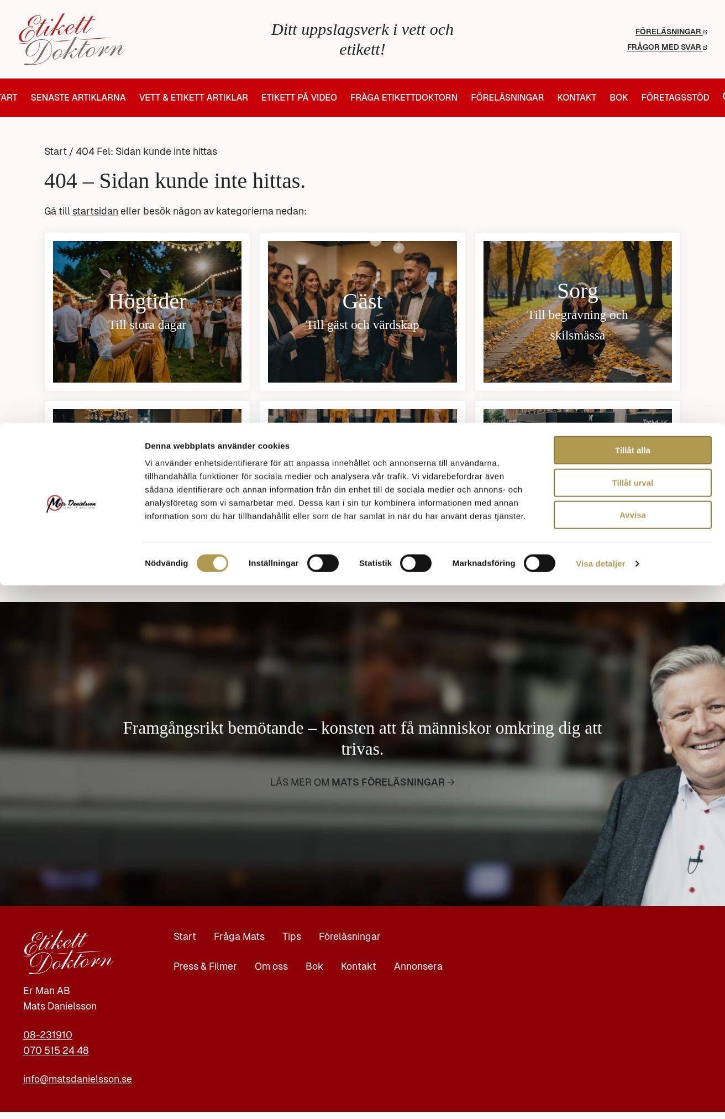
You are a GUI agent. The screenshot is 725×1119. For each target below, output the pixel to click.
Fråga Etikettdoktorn (404, 97)
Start (55, 151)
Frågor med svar (667, 47)
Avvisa (632, 1048)
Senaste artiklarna (78, 97)
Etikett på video (299, 97)
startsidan (95, 211)
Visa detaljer (600, 1097)
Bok (619, 97)
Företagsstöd (675, 97)
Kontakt (576, 97)
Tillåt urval (633, 1016)
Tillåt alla (632, 984)
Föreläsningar (671, 31)
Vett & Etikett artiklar (193, 97)
